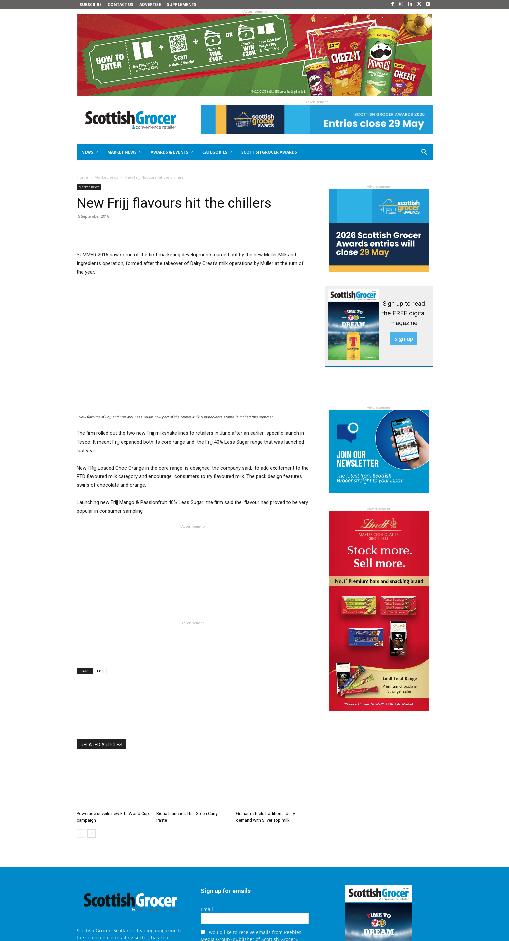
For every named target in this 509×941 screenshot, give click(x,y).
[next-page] (91, 833)
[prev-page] (81, 833)
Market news (106, 177)
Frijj (100, 670)
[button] (400, 152)
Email (207, 909)
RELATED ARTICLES (101, 744)
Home (82, 177)
